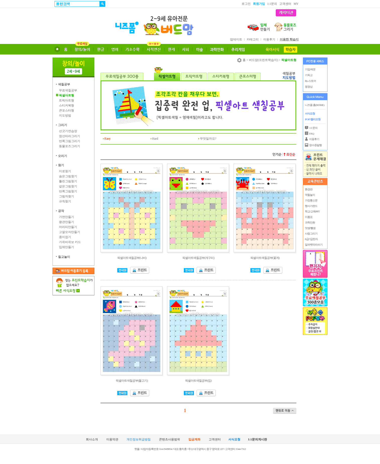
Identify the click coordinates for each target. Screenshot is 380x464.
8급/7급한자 (311, 239)
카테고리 (253, 39)
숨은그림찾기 (68, 176)
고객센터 (285, 4)
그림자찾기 (66, 196)
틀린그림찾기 (68, 181)
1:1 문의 (313, 127)
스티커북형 (66, 105)
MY (296, 4)
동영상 (308, 86)
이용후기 (269, 39)
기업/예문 (310, 69)
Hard (155, 138)
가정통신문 (310, 200)
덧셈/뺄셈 (309, 227)
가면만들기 (66, 217)
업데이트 (236, 39)
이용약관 (112, 439)
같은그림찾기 (68, 186)
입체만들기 (66, 247)
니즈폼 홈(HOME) (314, 104)
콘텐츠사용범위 (169, 439)
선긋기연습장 (68, 131)
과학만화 (309, 222)
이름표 (308, 216)
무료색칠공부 (68, 90)
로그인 (246, 4)
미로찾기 (65, 171)
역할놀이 (309, 194)
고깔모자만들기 (69, 232)
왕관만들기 (66, 222)
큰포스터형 (66, 110)
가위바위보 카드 (70, 242)
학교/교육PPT (312, 211)
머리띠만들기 (68, 227)
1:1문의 (272, 4)
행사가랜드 (310, 205)
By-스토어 (310, 80)
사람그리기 (310, 233)
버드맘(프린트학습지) (263, 60)
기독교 (308, 75)
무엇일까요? (208, 138)
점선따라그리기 (69, 136)
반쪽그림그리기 (69, 141)
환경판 (308, 189)
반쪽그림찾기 (68, 191)
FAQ (311, 133)
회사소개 (92, 439)
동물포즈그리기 (69, 146)
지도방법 (65, 115)
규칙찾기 (65, 201)
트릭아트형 (66, 100)
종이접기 (65, 237)
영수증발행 (315, 145)
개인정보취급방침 (139, 439)
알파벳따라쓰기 (313, 244)
